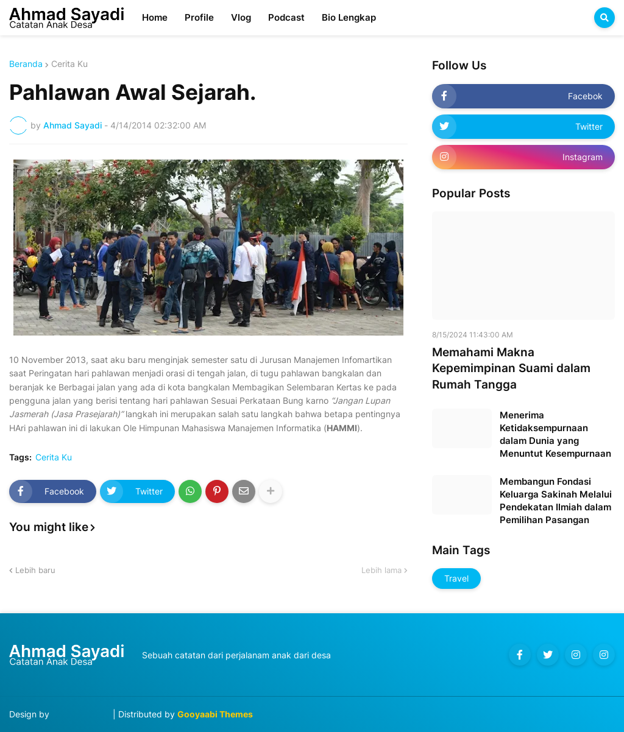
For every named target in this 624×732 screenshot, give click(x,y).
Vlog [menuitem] (241, 17)
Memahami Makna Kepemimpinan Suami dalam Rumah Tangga (511, 368)
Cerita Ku (69, 64)
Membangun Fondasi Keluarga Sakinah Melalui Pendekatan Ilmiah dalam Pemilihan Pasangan (556, 501)
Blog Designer (81, 714)
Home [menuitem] (155, 17)
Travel (456, 578)
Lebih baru (35, 570)
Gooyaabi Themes (215, 714)
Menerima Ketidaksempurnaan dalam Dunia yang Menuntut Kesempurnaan (555, 434)
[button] (604, 17)
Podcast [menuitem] (286, 17)
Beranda (26, 64)
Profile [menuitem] (199, 17)
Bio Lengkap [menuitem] (349, 17)
